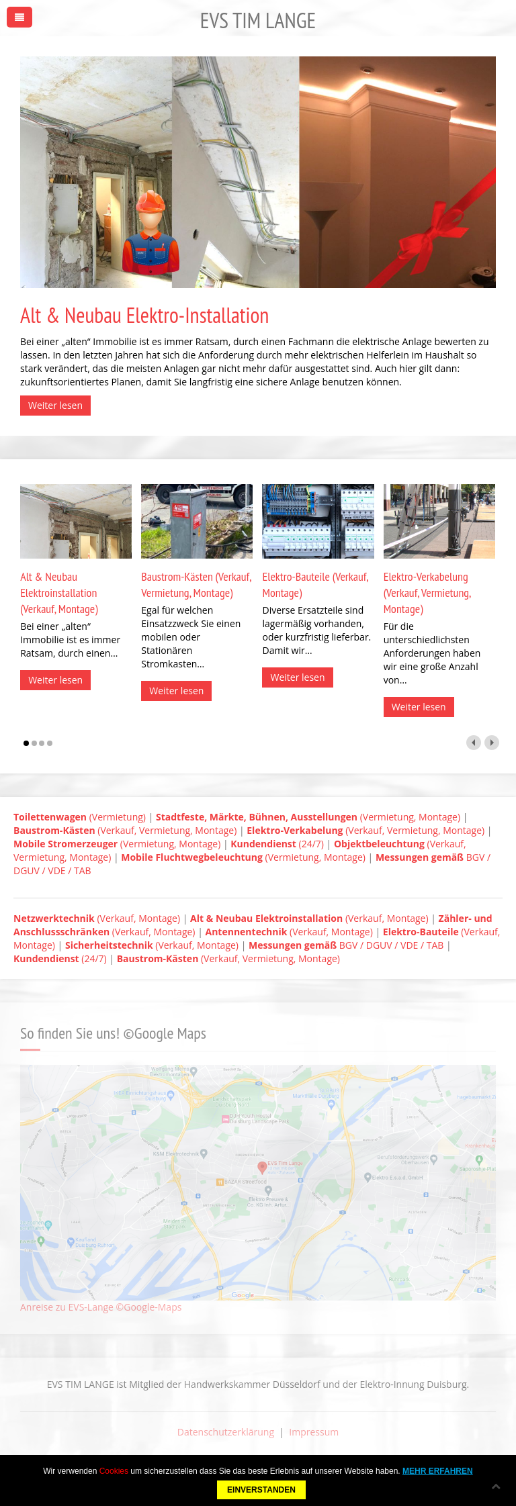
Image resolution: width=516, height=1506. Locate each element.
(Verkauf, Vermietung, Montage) (124, 830)
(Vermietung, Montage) (308, 816)
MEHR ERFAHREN (437, 1471)
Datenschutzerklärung (225, 1431)
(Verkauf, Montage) (96, 918)
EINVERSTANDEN (261, 1490)
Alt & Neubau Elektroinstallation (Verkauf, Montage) (58, 592)
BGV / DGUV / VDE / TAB (346, 945)
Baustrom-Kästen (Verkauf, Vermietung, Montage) (196, 584)
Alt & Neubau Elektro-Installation (144, 315)
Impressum (314, 1431)
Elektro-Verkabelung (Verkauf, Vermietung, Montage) (427, 592)
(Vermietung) (79, 816)
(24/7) (277, 843)
